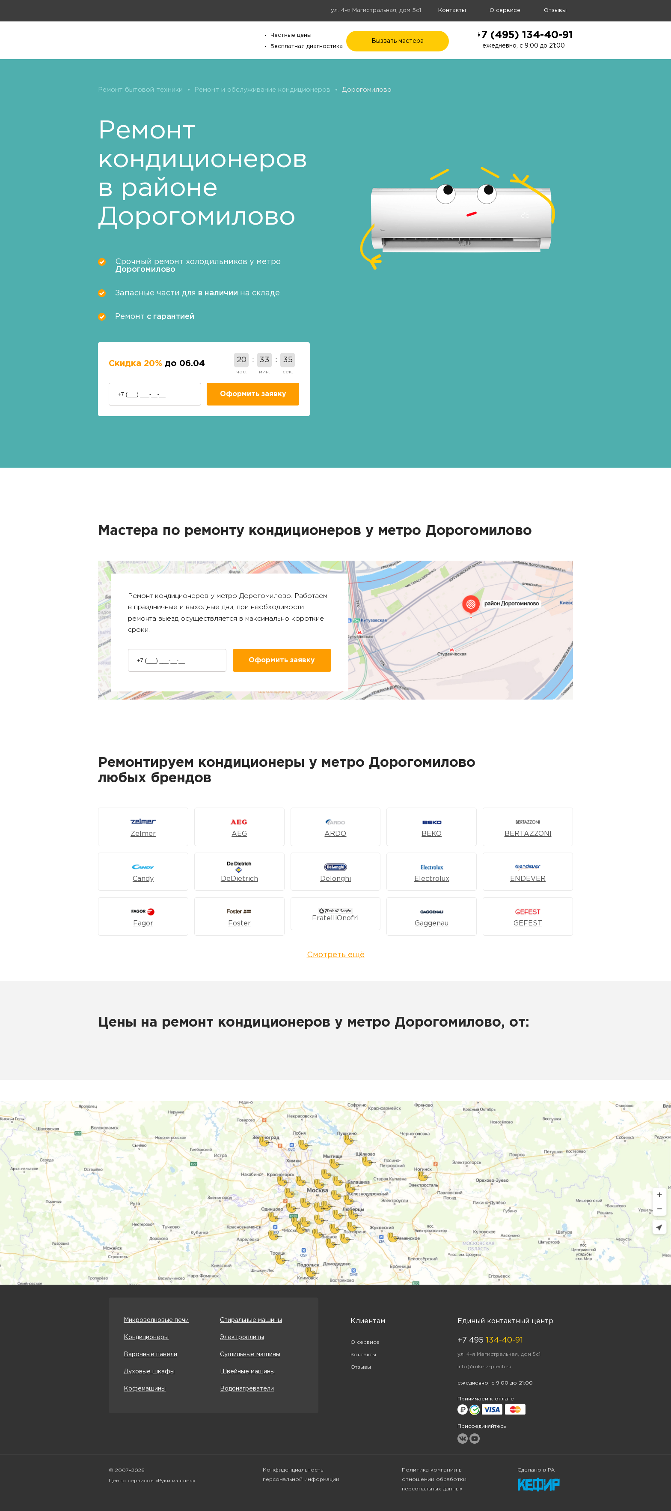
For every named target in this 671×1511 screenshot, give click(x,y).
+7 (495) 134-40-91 (523, 35)
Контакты (452, 10)
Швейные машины (247, 1371)
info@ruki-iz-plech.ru (484, 1366)
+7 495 (490, 1340)
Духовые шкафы (149, 1371)
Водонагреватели (247, 1388)
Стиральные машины (251, 1320)
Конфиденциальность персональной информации (301, 1475)
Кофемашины (145, 1388)
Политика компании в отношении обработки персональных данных (434, 1479)
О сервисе (505, 10)
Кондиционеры (146, 1337)
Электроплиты (242, 1337)
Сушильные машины (250, 1354)
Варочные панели (150, 1354)
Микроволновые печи (156, 1320)
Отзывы (555, 10)
